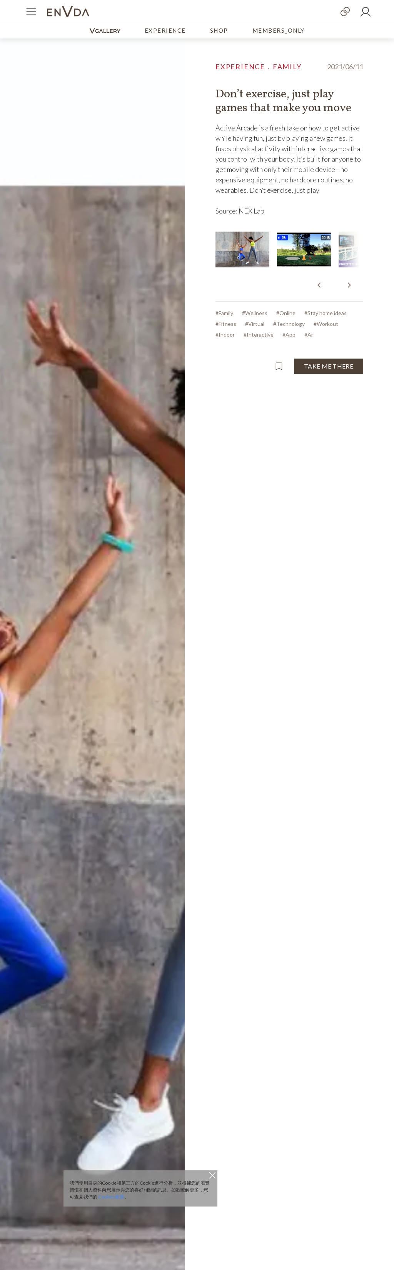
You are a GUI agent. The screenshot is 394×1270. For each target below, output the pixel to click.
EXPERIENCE (165, 30)
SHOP (219, 30)
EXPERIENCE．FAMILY (258, 66)
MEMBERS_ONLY (278, 30)
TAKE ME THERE (328, 366)
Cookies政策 (111, 1197)
